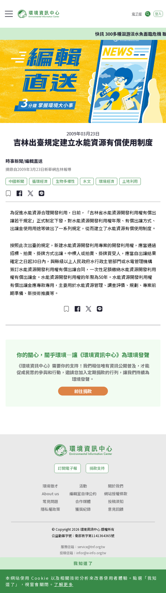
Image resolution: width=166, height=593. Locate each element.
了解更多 (63, 584)
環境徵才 (50, 486)
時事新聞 (14, 161)
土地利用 (130, 181)
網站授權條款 (115, 493)
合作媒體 (83, 501)
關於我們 (115, 486)
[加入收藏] (8, 193)
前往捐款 (83, 391)
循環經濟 (40, 181)
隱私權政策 (50, 509)
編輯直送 (34, 161)
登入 (158, 13)
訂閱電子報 (67, 468)
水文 (87, 181)
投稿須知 (115, 501)
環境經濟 (106, 181)
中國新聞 (16, 181)
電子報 (137, 14)
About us (50, 493)
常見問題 (50, 501)
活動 (83, 486)
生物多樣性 (65, 181)
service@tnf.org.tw (91, 546)
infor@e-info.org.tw (91, 552)
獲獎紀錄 (83, 509)
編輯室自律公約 (83, 493)
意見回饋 (115, 509)
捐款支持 (97, 468)
